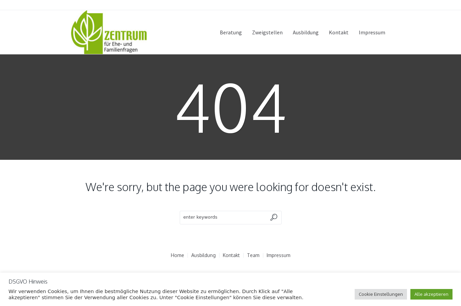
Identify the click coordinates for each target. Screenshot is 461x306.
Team (253, 255)
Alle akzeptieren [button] (431, 294)
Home (177, 255)
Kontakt (231, 255)
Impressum (278, 255)
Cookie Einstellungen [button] (381, 294)
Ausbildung (203, 255)
